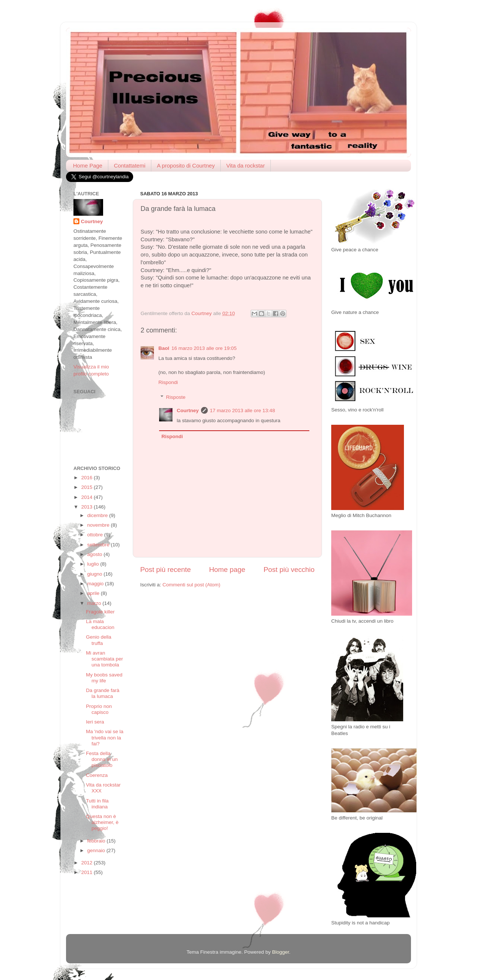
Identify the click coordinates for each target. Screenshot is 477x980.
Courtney (188, 410)
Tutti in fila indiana (97, 804)
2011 (87, 872)
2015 (87, 487)
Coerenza (97, 775)
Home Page (87, 165)
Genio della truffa (98, 640)
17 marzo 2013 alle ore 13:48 (242, 410)
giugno (95, 574)
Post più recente (165, 569)
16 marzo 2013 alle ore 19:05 (204, 348)
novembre (99, 525)
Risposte (176, 397)
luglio (93, 564)
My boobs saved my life (104, 677)
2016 (87, 477)
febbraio (97, 841)
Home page (227, 569)
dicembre (98, 515)
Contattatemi (129, 165)
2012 (87, 862)
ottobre (95, 534)
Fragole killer (100, 612)
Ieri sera (95, 722)
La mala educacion (100, 624)
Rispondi (168, 382)
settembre (99, 544)
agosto (95, 554)
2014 (87, 497)
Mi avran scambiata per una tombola (104, 659)
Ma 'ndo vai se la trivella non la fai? (105, 737)
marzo (94, 603)
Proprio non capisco (99, 709)
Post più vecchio (289, 569)
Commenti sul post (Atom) (191, 584)
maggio (96, 583)
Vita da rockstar (245, 165)
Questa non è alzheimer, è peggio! (102, 822)
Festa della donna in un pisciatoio (102, 759)
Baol (163, 348)
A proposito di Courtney (186, 165)
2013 (87, 507)
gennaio (96, 850)
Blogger (280, 952)
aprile (94, 593)
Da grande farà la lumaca (102, 693)
